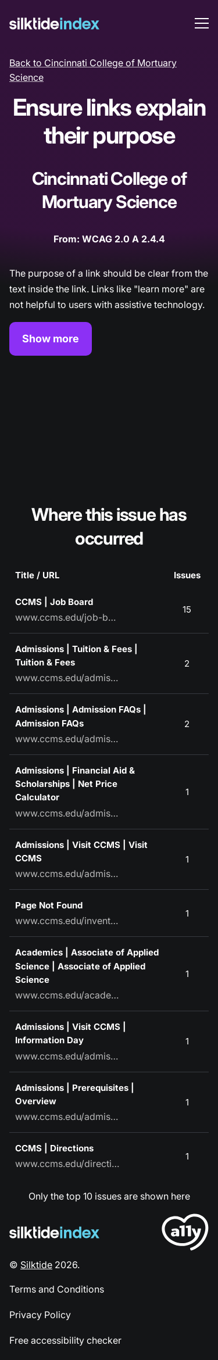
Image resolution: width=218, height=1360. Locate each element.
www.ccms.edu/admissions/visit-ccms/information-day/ (67, 1056)
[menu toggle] (202, 23)
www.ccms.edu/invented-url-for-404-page (67, 920)
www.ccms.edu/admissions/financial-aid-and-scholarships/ (67, 813)
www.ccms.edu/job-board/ (67, 617)
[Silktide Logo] (54, 1232)
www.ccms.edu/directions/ (67, 1163)
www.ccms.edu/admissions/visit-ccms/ (67, 873)
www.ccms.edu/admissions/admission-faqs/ (67, 739)
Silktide (36, 1264)
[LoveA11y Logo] (185, 1234)
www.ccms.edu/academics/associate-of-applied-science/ (67, 995)
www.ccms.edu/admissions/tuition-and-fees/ (67, 677)
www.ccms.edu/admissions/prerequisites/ (67, 1116)
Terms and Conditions (56, 1289)
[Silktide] (54, 23)
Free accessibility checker (65, 1340)
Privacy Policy (40, 1314)
